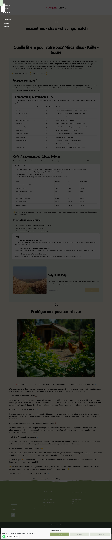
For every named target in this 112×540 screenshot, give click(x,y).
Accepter (59, 534)
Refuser (79, 534)
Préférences (100, 534)
